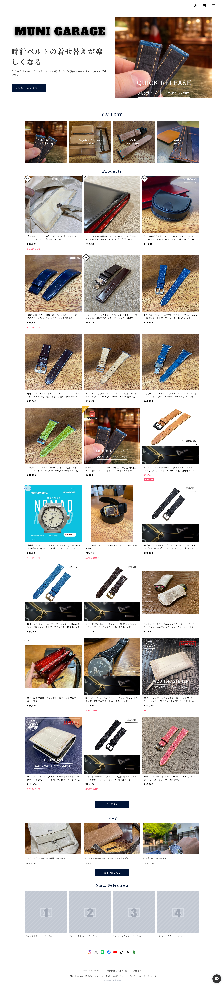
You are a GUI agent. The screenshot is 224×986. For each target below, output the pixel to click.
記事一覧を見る (112, 872)
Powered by (112, 981)
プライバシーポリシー (92, 971)
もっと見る (112, 804)
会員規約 (137, 971)
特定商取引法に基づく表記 (118, 971)
